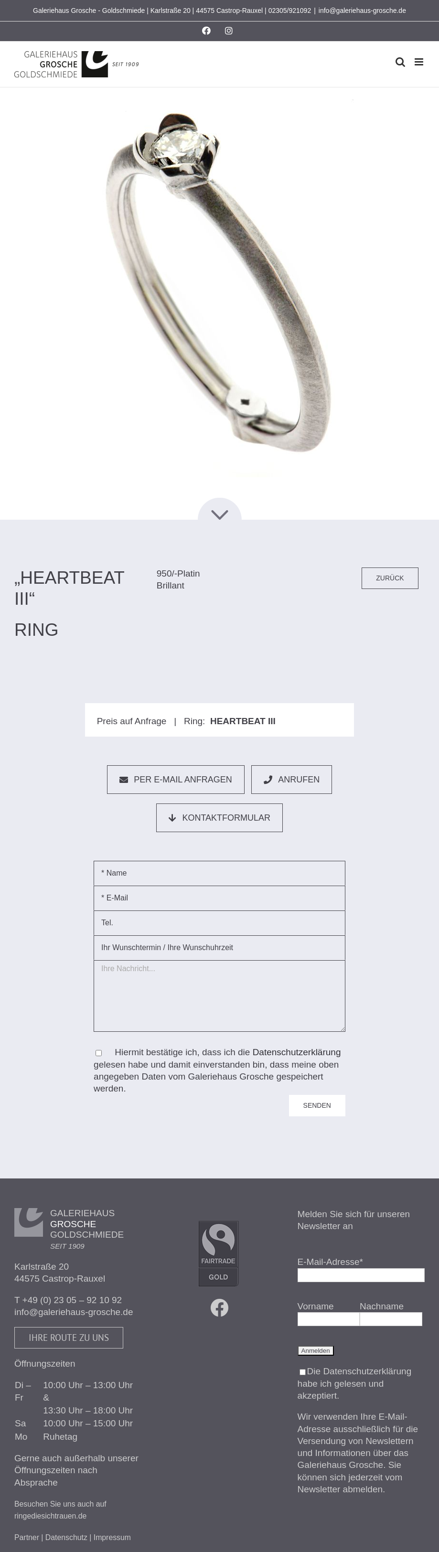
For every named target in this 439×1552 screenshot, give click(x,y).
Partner (26, 1537)
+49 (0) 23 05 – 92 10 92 (72, 1300)
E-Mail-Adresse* (330, 1262)
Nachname (382, 1306)
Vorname (316, 1306)
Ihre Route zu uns (69, 1337)
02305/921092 (289, 10)
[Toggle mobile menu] (420, 62)
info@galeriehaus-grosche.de (362, 10)
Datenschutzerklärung (297, 1052)
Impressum (112, 1537)
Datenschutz (66, 1537)
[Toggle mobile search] (400, 62)
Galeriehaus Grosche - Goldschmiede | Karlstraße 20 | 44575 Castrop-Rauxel (148, 10)
